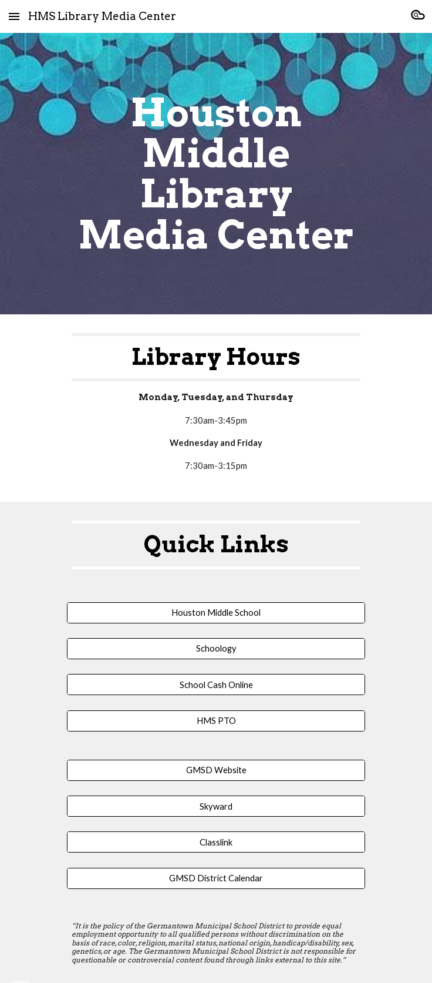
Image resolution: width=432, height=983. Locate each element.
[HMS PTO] (216, 720)
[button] (14, 16)
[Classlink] (216, 841)
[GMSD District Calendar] (216, 878)
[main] (216, 173)
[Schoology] (216, 648)
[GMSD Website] (216, 770)
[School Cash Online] (216, 684)
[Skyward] (216, 806)
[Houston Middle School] (216, 612)
